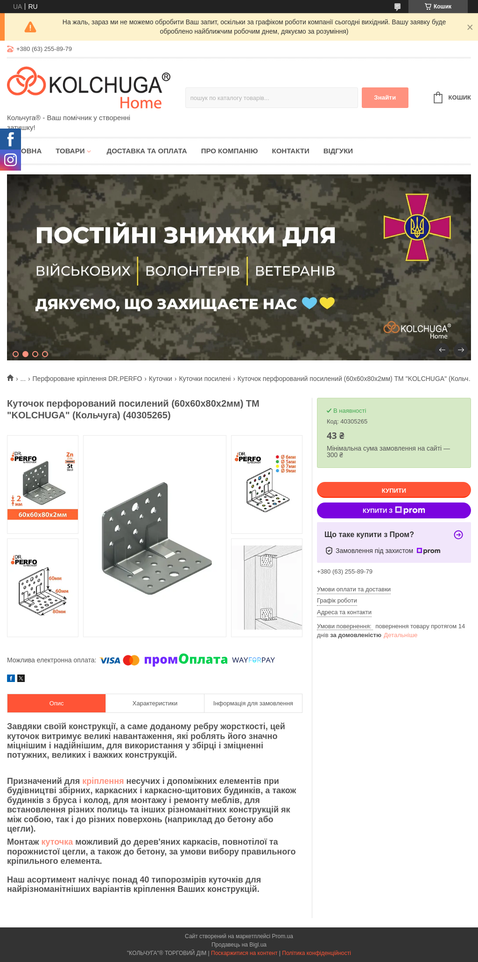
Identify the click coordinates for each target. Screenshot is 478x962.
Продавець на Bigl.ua (239, 944)
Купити (394, 490)
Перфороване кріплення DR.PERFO (87, 378)
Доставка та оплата (146, 150)
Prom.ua (282, 936)
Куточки (160, 378)
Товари (70, 150)
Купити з (394, 510)
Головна (24, 150)
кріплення (103, 781)
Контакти (290, 150)
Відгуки (338, 150)
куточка (57, 842)
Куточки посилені (205, 378)
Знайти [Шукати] (385, 97)
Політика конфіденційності (316, 953)
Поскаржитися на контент (244, 953)
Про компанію (229, 150)
